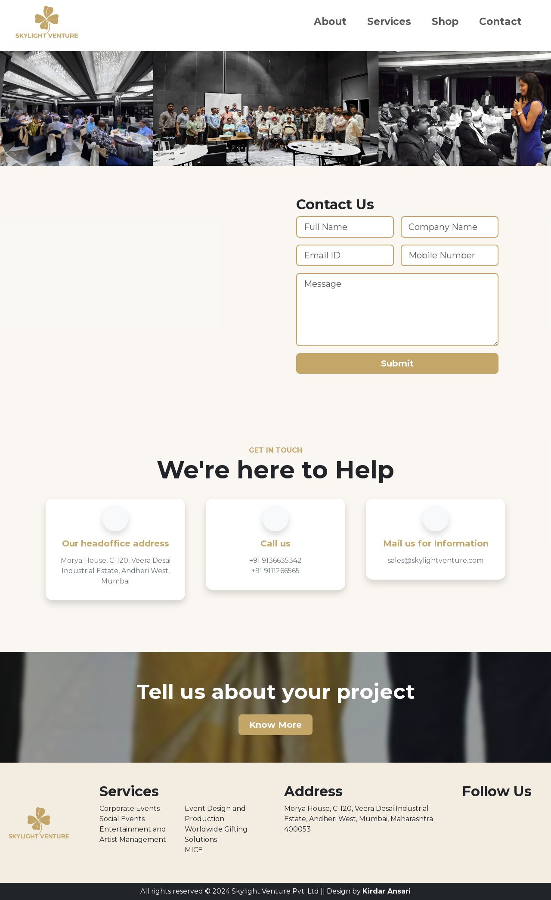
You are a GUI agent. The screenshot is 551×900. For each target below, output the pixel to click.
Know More (275, 725)
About (330, 22)
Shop (445, 22)
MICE (194, 850)
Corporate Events (129, 808)
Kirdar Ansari (386, 891)
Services (389, 22)
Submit (397, 363)
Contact (500, 22)
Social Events (122, 819)
